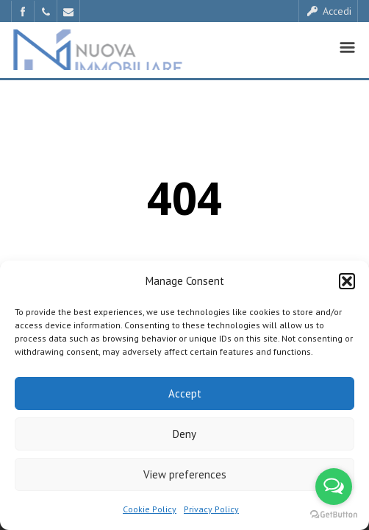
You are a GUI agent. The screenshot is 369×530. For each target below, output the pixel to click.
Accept (184, 393)
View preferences (184, 474)
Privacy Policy (211, 509)
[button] (347, 281)
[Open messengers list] (333, 486)
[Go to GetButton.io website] (333, 515)
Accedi (328, 11)
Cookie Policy (149, 509)
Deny (184, 434)
